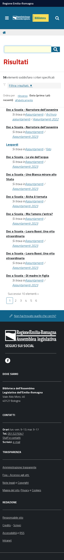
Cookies (36, 490)
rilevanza (22, 96)
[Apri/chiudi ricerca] (57, 18)
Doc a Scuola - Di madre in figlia (27, 275)
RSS (22, 533)
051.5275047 (16, 433)
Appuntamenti (34, 114)
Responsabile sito (13, 517)
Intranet (7, 540)
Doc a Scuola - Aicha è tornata (26, 196)
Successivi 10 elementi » (23, 293)
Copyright (23, 483)
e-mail (16, 442)
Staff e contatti (11, 438)
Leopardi (12, 144)
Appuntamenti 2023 (25, 136)
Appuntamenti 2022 (46, 119)
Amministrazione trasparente (19, 467)
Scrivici (17, 525)
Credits (7, 525)
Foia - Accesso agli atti (16, 475)
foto (48, 149)
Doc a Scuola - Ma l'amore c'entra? (29, 214)
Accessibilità (10, 533)
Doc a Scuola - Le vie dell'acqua (27, 157)
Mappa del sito (11, 490)
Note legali (9, 483)
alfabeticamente (24, 100)
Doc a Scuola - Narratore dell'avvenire (32, 109)
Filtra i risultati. (19, 85)
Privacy (25, 490)
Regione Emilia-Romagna (18, 3)
